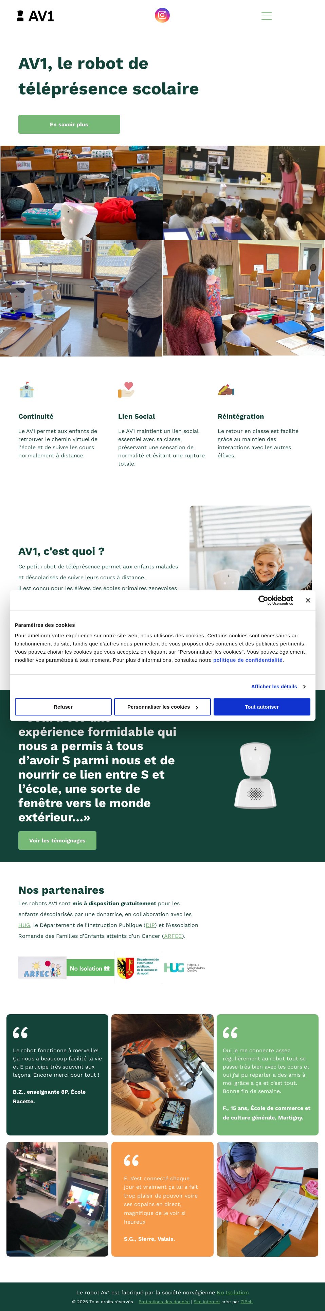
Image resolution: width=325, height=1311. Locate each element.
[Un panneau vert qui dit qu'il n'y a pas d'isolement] (90, 967)
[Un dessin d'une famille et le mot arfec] (42, 967)
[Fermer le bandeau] (308, 600)
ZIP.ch (246, 1301)
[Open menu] (266, 16)
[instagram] (162, 16)
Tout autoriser (262, 707)
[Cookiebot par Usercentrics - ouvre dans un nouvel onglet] (263, 600)
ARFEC (173, 936)
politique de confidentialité (248, 660)
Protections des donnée (164, 1301)
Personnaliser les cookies (162, 707)
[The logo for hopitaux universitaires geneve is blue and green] (186, 967)
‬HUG (24, 925)
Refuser (63, 707)
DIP (150, 925)
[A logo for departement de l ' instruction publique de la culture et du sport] (138, 967)
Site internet (207, 1301)
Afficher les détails (274, 686)
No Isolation (233, 1292)
